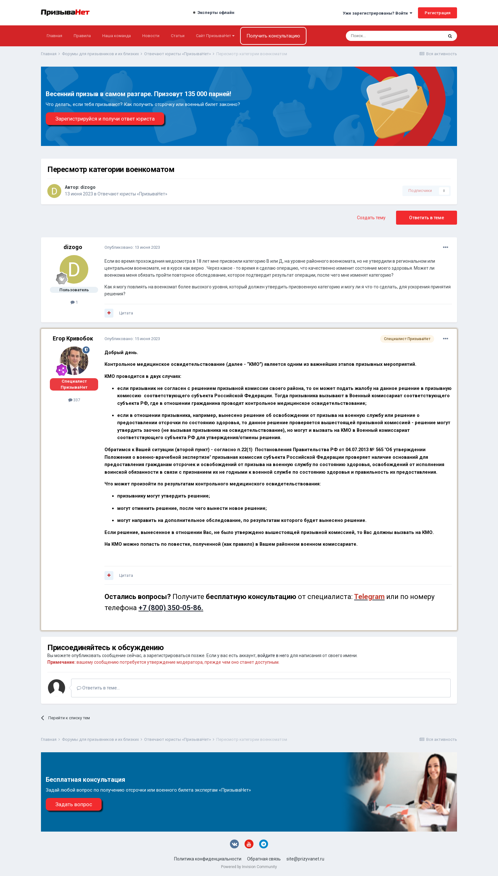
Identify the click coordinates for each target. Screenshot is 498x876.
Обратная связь (264, 858)
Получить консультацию (273, 36)
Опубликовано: (132, 247)
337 (74, 400)
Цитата (126, 313)
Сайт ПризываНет (215, 35)
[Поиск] (377, 36)
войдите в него (273, 655)
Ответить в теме (426, 217)
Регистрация (437, 12)
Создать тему (371, 217)
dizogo (88, 187)
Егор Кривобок (73, 338)
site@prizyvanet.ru (305, 858)
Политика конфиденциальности (207, 858)
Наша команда (116, 35)
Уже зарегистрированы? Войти (377, 13)
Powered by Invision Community (249, 867)
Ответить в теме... (98, 687)
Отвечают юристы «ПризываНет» (132, 193)
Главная (54, 35)
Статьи (178, 35)
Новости (150, 35)
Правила (82, 35)
